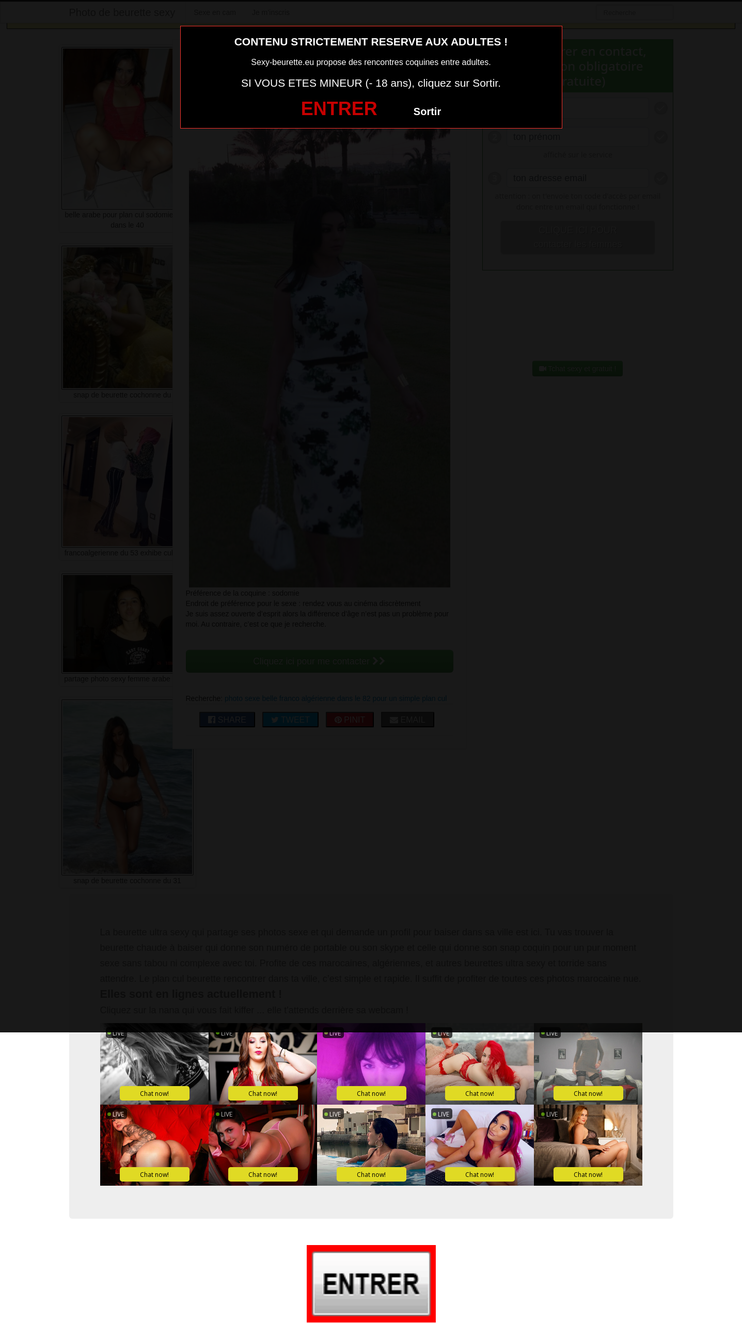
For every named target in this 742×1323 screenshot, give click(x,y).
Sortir (427, 111)
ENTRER (339, 108)
